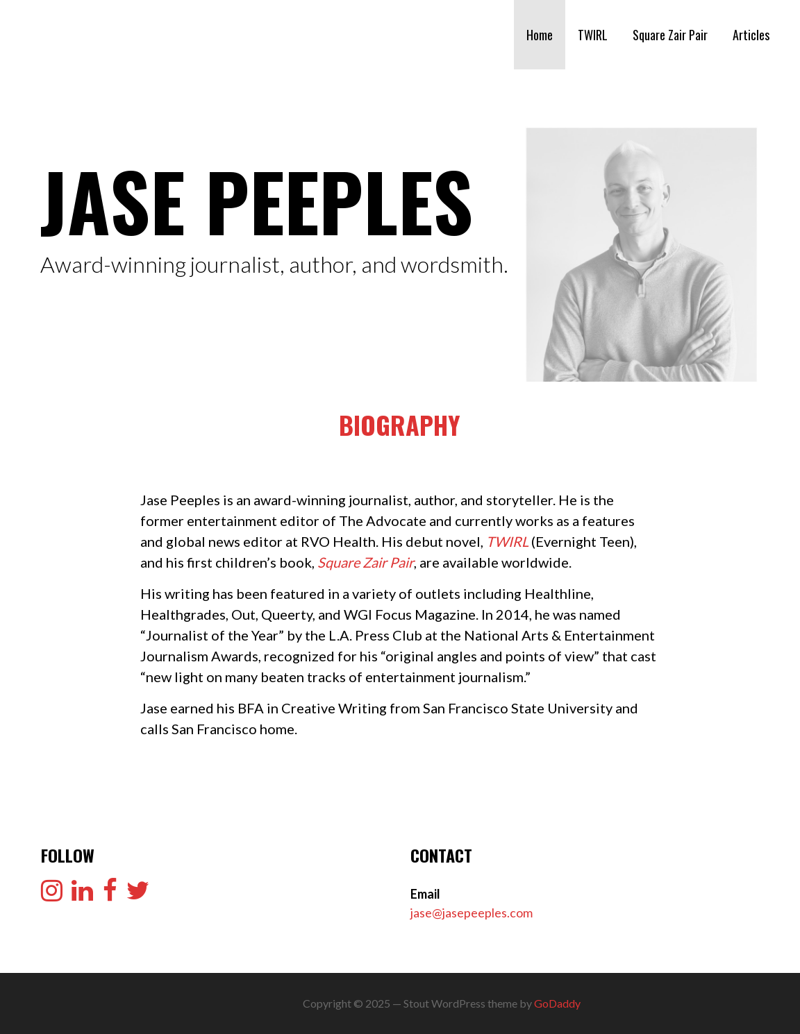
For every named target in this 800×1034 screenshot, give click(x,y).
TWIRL (593, 35)
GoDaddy (557, 1003)
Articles (751, 35)
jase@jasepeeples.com (471, 912)
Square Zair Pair (670, 35)
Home (539, 35)
